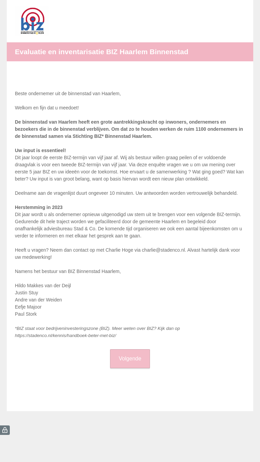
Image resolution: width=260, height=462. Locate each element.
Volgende (130, 358)
